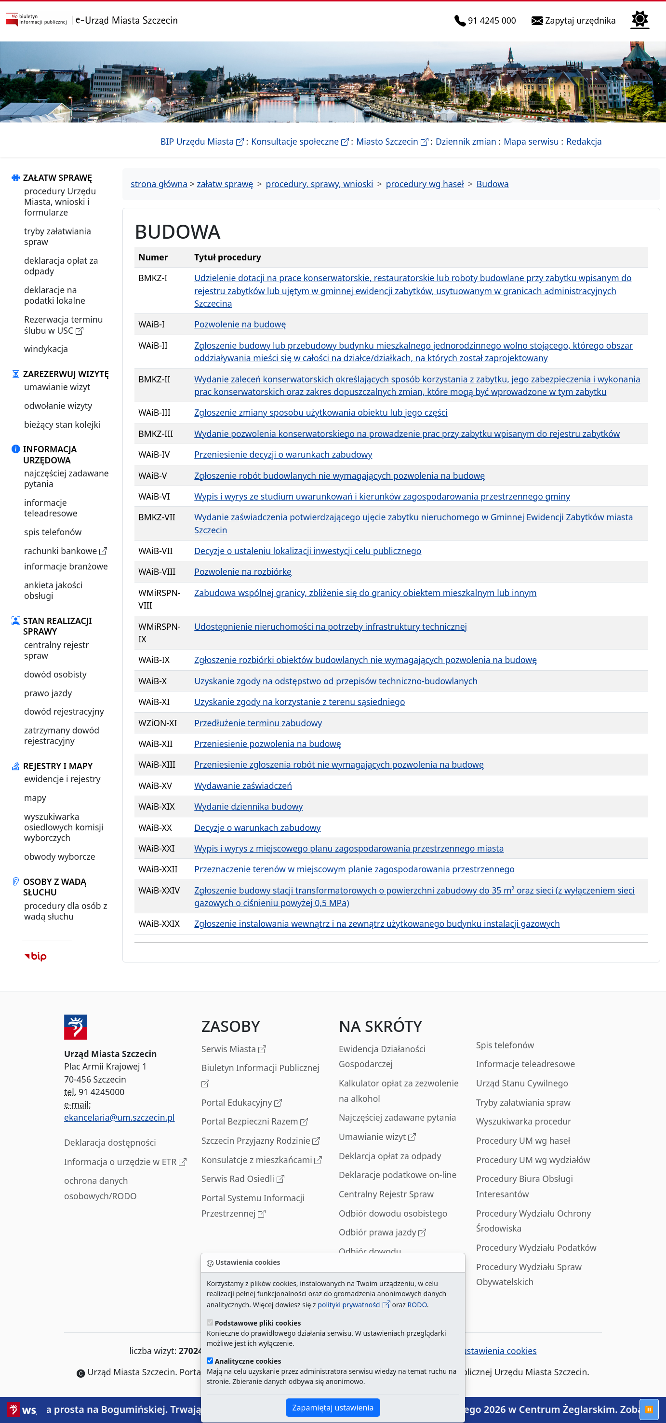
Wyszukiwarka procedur (523, 1121)
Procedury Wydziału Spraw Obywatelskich (529, 1274)
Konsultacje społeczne (299, 141)
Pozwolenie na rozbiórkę (243, 571)
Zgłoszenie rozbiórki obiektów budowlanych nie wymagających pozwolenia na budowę (365, 659)
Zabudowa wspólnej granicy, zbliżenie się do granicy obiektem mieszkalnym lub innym (365, 592)
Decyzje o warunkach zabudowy (257, 827)
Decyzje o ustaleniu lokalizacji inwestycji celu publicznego (307, 550)
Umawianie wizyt (377, 1137)
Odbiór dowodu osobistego (393, 1213)
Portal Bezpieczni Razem (254, 1122)
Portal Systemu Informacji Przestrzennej (253, 1206)
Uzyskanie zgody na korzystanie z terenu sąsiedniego (299, 701)
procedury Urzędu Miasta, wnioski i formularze (60, 201)
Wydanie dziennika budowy (248, 806)
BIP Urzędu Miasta (202, 141)
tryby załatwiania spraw (57, 236)
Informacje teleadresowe (525, 1064)
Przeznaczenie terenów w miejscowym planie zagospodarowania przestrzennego (354, 869)
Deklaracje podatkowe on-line (397, 1174)
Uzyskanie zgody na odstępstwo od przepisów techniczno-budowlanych (336, 681)
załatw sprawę (225, 184)
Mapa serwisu (531, 141)
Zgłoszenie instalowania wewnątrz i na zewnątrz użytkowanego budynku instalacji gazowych (377, 923)
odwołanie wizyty (58, 405)
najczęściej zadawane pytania (66, 478)
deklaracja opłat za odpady (61, 266)
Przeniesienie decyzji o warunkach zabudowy (283, 454)
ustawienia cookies (494, 1350)
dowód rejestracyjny (64, 711)
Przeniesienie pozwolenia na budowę (267, 743)
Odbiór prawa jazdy (382, 1233)
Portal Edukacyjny (241, 1103)
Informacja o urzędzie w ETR (125, 1162)
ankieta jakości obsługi (53, 590)
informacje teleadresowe (51, 508)
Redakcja (584, 141)
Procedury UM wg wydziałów (533, 1160)
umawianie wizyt (57, 387)
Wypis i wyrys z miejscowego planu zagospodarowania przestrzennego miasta (349, 848)
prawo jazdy (48, 693)
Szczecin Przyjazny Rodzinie (260, 1141)
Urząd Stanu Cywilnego (522, 1083)
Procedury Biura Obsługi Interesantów (524, 1186)
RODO (417, 1304)
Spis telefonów (505, 1045)
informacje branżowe (66, 566)
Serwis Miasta (233, 1050)
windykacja (46, 348)
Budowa (493, 184)
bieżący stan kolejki (62, 424)
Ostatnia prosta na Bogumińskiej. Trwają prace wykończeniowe (173, 1409)
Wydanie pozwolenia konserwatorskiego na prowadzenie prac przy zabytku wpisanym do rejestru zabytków (407, 433)
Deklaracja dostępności (110, 1142)
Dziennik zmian (466, 141)
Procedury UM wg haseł (523, 1140)
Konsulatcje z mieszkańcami (261, 1160)
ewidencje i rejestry (62, 779)
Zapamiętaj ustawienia (332, 1407)
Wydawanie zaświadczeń (243, 785)
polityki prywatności (354, 1304)
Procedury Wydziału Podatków (536, 1247)
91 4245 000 (487, 20)
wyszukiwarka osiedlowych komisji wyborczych (63, 827)
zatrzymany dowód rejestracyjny (61, 735)
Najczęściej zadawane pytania (397, 1117)
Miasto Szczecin (392, 141)
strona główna (159, 184)
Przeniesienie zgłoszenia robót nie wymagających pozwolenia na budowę (339, 764)
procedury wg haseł (425, 184)
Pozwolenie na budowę (240, 324)
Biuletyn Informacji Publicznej (260, 1076)
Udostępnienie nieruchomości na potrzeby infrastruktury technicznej (330, 626)
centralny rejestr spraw (56, 650)
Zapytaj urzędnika (576, 20)
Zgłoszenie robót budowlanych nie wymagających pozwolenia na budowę (339, 475)
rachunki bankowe (65, 550)
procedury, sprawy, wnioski (319, 184)
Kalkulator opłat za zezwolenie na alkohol (399, 1090)
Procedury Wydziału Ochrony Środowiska (533, 1220)
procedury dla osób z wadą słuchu (65, 911)
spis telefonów (52, 532)
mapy (35, 797)
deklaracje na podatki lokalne (54, 295)
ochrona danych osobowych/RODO (100, 1188)
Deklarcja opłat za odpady (390, 1156)
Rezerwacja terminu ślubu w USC (63, 324)
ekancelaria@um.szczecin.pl (119, 1117)
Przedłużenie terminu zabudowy (258, 723)
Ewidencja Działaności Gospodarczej (382, 1056)
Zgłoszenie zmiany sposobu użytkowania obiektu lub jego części (321, 412)
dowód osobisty (55, 674)
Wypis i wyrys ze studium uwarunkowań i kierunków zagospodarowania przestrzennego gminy (382, 496)
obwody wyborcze (59, 856)
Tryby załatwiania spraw (523, 1102)
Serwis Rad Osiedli (242, 1179)
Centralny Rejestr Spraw (386, 1194)
